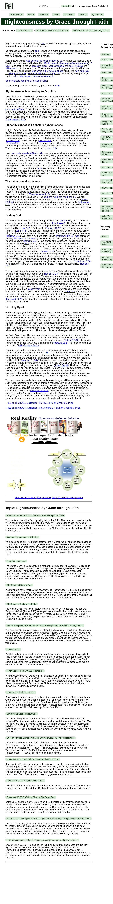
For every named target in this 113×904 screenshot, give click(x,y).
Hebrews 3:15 (13, 236)
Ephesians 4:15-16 (15, 119)
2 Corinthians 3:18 (81, 261)
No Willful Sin (13, 649)
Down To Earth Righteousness (20, 692)
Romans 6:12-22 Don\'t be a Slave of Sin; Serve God (31, 797)
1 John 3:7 (51, 148)
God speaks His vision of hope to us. (44, 61)
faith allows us (12, 68)
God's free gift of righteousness (47, 71)
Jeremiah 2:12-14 (29, 360)
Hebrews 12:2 (60, 343)
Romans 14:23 (31, 345)
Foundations (16, 14)
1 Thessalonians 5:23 (38, 194)
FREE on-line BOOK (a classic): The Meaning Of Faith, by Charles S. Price (42, 408)
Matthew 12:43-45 (39, 390)
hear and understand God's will (26, 153)
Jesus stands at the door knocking (66, 66)
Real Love (106, 93)
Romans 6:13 (47, 251)
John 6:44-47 (58, 223)
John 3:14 (65, 220)
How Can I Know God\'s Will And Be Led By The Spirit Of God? (35, 515)
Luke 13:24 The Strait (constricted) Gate (25, 781)
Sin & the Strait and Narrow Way (21, 714)
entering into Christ (14, 109)
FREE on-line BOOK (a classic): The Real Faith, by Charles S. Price (39, 403)
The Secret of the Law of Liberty (21, 604)
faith (43, 43)
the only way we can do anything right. (34, 76)
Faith (33, 238)
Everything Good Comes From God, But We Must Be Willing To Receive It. (40, 738)
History (83, 14)
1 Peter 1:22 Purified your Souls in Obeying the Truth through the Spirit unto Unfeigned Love (48, 818)
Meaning (44, 14)
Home (31, 14)
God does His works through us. (44, 73)
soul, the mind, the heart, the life (60, 197)
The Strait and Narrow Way (19, 585)
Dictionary (69, 14)
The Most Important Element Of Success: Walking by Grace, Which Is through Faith (44, 625)
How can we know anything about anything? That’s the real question (49, 497)
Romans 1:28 (12, 140)
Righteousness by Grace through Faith (90, 30)
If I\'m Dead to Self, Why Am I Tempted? (25, 671)
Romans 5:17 (12, 143)
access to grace (40, 66)
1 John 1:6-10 (72, 340)
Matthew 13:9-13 (64, 236)
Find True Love (24, 30)
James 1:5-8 (45, 140)
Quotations (97, 14)
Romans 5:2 (30, 241)
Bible (56, 14)
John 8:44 (21, 231)
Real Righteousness (16, 561)
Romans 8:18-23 (13, 299)
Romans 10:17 (53, 228)
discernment (34, 289)
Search (66, 6)
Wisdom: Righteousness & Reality (52, 30)
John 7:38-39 (61, 365)
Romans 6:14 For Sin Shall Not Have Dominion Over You (32, 759)
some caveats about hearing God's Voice (26, 81)
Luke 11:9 (25, 228)
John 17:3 (70, 291)
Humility (105, 54)
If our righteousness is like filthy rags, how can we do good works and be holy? (42, 840)
